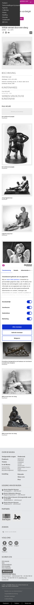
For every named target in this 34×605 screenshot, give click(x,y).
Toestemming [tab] (6, 270)
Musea (4, 12)
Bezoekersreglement (7, 470)
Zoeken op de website (3, 531)
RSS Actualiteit (6, 566)
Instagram (16, 545)
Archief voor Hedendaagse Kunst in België (24, 467)
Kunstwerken (30, 32)
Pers (19, 479)
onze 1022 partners (13, 279)
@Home (5, 22)
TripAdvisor (4, 552)
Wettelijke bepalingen (10, 596)
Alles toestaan (17, 327)
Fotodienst (21, 462)
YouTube (10, 545)
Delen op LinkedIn (6, 32)
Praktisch (4, 3)
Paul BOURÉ (7, 92)
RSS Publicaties (6, 568)
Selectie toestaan (17, 332)
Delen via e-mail (8, 32)
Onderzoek (6, 19)
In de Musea (6, 464)
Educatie (5, 17)
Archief (20, 464)
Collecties (5, 10)
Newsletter (8, 571)
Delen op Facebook (3, 32)
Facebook (4, 545)
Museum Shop (6, 468)
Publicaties (21, 460)
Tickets (4, 462)
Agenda (5, 8)
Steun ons (21, 477)
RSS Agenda (5, 561)
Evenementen (6, 467)
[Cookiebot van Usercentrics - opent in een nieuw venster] (24, 265)
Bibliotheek (21, 459)
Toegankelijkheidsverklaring (11, 593)
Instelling (5, 15)
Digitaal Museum (22, 470)
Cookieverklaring (9, 598)
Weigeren (17, 338)
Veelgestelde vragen (9, 456)
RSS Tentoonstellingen (7, 563)
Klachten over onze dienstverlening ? (13, 591)
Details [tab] (16, 270)
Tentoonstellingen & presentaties (10, 5)
